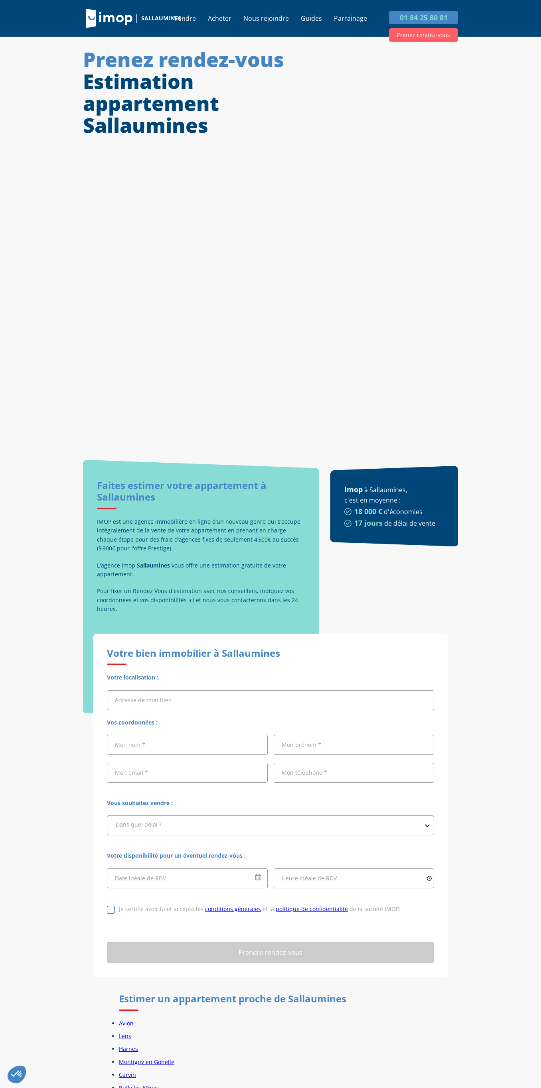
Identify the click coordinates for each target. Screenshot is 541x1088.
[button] (16, 1074)
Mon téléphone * (304, 772)
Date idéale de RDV (140, 878)
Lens (125, 1036)
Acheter (219, 18)
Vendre (185, 18)
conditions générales (233, 909)
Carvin (127, 1074)
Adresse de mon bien (143, 699)
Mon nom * (130, 744)
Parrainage (350, 18)
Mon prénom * (301, 744)
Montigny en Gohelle (146, 1062)
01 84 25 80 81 (424, 17)
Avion (126, 1023)
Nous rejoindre (266, 18)
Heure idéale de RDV (309, 878)
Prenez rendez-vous (423, 35)
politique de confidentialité (312, 909)
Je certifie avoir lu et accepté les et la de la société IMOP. (260, 909)
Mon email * (131, 772)
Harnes (128, 1049)
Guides (311, 18)
